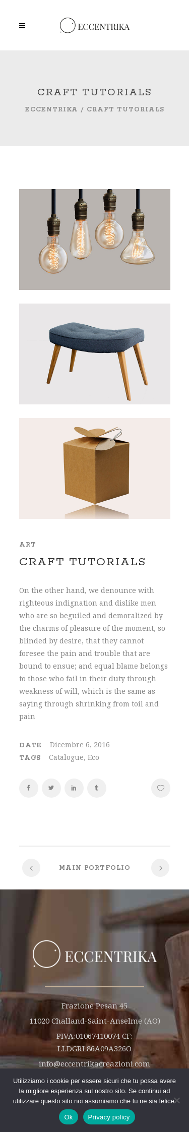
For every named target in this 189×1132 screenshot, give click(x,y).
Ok (68, 1117)
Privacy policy (109, 1117)
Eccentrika (51, 109)
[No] (176, 1100)
